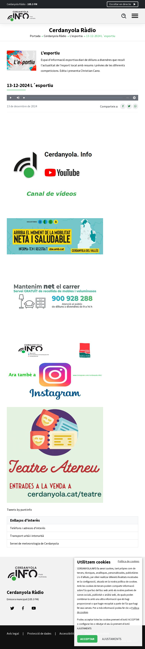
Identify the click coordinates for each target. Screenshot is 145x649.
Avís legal (13, 633)
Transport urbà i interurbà (27, 536)
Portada (35, 36)
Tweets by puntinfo (19, 509)
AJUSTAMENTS (111, 639)
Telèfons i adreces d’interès (27, 528)
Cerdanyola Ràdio (55, 36)
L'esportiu (76, 36)
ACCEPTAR (87, 639)
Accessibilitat (68, 633)
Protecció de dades (39, 633)
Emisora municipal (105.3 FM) (23, 599)
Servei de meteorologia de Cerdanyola (34, 543)
